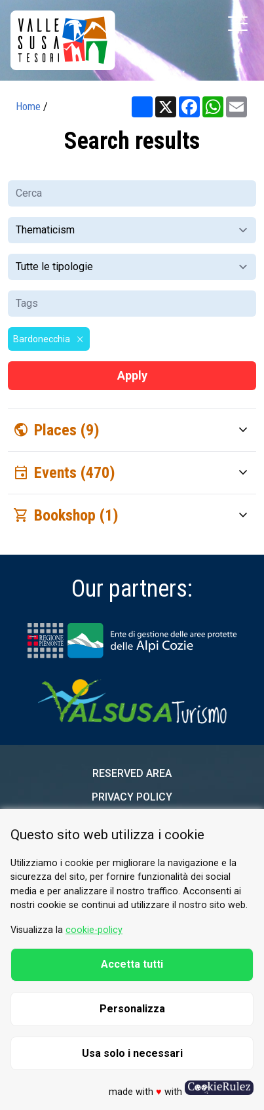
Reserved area (132, 773)
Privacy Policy (132, 797)
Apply (132, 375)
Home (28, 106)
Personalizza (132, 1008)
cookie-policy (94, 930)
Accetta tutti (132, 964)
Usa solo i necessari (132, 1053)
